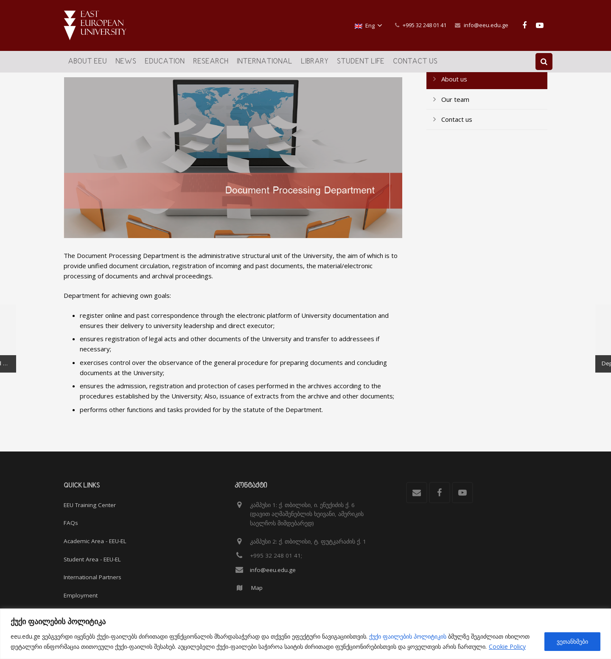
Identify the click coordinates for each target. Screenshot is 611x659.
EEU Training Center (90, 505)
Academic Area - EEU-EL (95, 541)
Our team (455, 128)
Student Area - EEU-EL (92, 559)
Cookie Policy (507, 646)
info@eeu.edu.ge (486, 25)
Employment (81, 595)
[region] (305, 634)
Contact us (456, 149)
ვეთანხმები (572, 641)
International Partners (92, 577)
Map (257, 588)
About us (454, 108)
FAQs (71, 523)
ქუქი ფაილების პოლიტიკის (407, 636)
